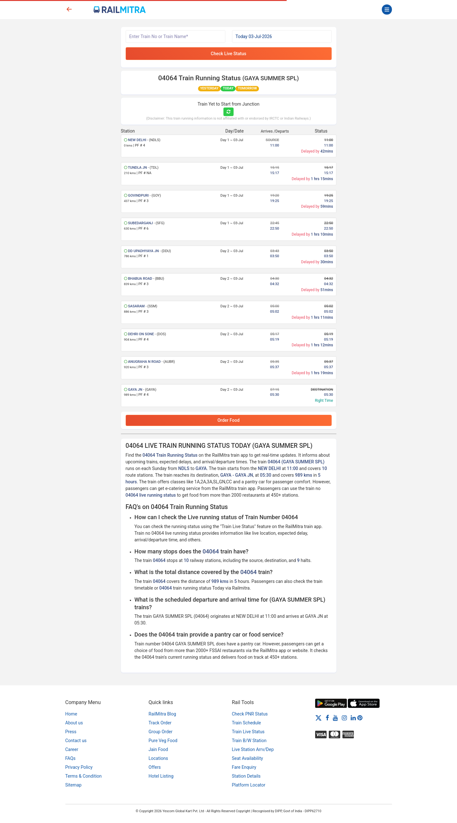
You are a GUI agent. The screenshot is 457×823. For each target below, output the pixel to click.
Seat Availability (247, 758)
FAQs (70, 758)
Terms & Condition (83, 776)
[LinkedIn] (353, 717)
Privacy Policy (79, 767)
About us (74, 722)
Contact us (76, 740)
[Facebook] (327, 717)
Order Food (228, 420)
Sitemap (73, 784)
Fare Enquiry (244, 767)
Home (71, 713)
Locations (158, 758)
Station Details (246, 776)
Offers (155, 767)
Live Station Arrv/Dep (253, 749)
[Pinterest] (359, 717)
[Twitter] (318, 717)
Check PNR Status (250, 713)
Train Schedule (246, 722)
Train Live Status (248, 731)
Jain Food (158, 749)
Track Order (160, 722)
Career (71, 749)
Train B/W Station (249, 740)
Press (70, 731)
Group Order (161, 731)
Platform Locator (248, 784)
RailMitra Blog (162, 713)
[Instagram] (344, 717)
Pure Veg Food (163, 740)
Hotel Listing (161, 776)
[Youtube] (335, 717)
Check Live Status (228, 53)
